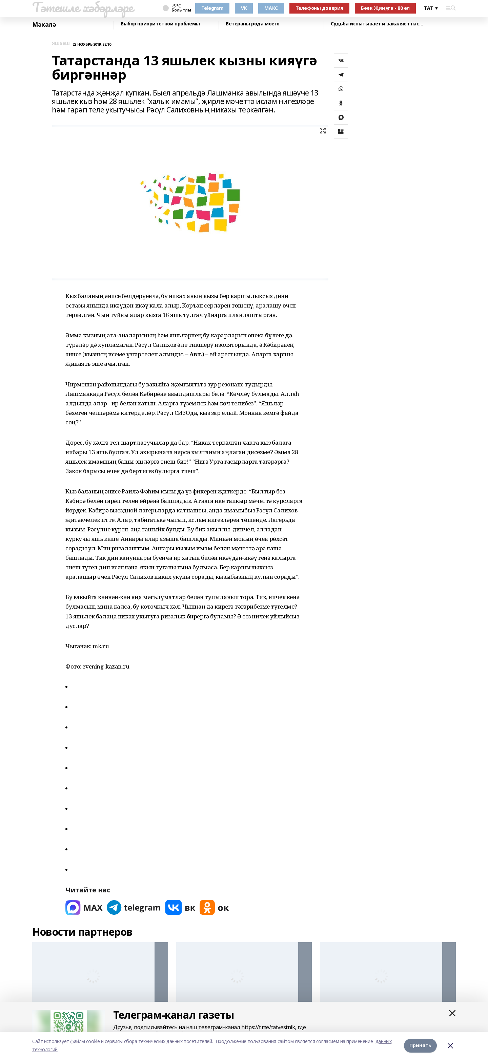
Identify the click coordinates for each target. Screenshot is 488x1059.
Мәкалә (44, 24)
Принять (420, 1045)
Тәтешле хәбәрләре (82, 7)
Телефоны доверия (319, 8)
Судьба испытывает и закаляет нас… (377, 24)
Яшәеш (61, 43)
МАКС (271, 8)
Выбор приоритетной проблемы (160, 24)
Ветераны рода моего (253, 24)
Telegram (212, 8)
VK (244, 8)
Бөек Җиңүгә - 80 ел (385, 8)
